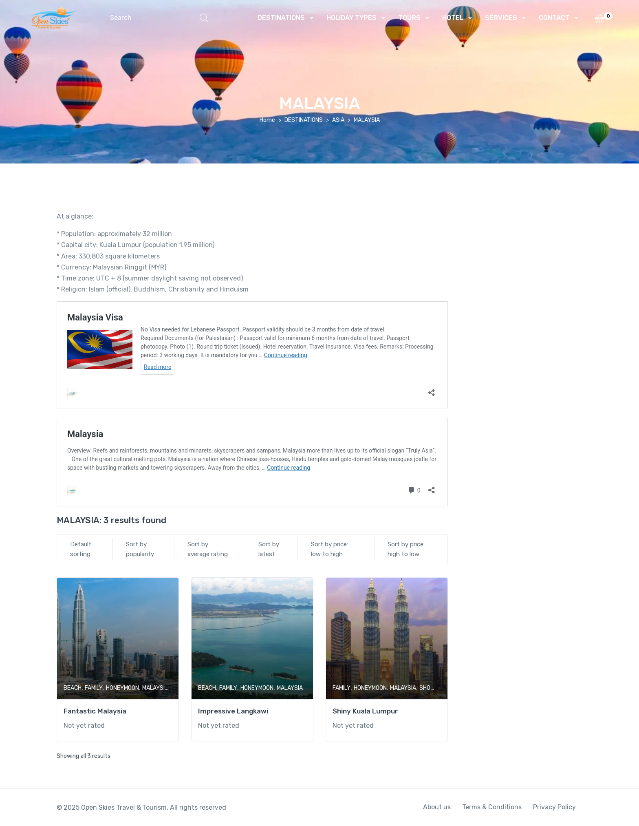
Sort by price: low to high (329, 549)
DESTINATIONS (281, 18)
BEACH (73, 688)
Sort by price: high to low (406, 549)
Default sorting (80, 549)
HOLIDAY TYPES (351, 18)
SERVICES (501, 18)
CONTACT (554, 18)
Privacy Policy (554, 807)
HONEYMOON (122, 688)
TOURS (409, 18)
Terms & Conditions (492, 807)
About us (437, 807)
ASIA (338, 120)
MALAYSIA (155, 688)
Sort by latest (268, 549)
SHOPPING (433, 688)
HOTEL (452, 18)
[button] (159, 18)
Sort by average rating (207, 549)
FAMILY (94, 688)
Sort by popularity (140, 549)
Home (267, 120)
